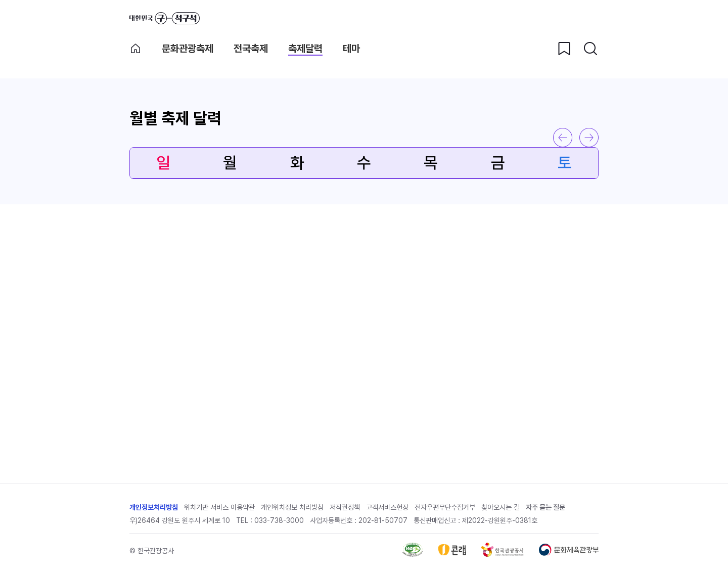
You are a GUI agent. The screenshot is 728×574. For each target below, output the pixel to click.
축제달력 (305, 48)
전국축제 (251, 48)
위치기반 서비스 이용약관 (219, 507)
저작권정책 (345, 507)
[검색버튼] (590, 48)
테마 (351, 48)
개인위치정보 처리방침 (292, 507)
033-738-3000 (279, 520)
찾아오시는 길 (500, 507)
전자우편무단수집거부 (445, 507)
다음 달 (589, 137)
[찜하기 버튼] (564, 48)
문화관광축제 (187, 48)
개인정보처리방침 (153, 507)
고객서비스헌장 (387, 507)
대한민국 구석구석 (164, 18)
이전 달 (562, 137)
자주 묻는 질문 (545, 507)
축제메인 (135, 48)
